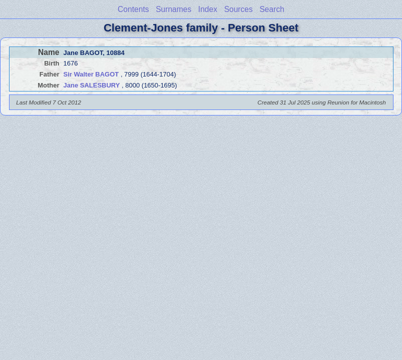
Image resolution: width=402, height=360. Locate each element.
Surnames (173, 9)
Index (207, 9)
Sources (238, 9)
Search (271, 9)
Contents (133, 9)
